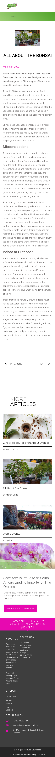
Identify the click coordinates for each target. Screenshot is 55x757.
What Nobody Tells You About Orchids (26, 442)
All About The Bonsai (15, 488)
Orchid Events (11, 533)
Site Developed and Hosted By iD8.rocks (27, 755)
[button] (20, 608)
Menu (12, 16)
